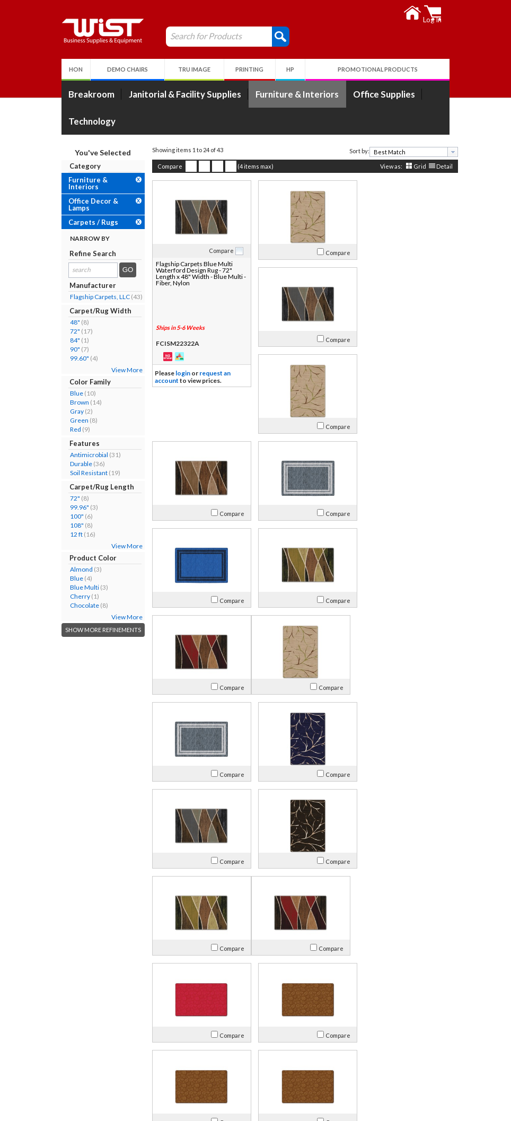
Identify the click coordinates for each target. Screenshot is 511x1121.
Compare (165, 166)
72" (71, 331)
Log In (202, 1052)
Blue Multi (80, 587)
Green (75, 420)
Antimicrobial (85, 455)
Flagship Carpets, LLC (96, 297)
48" (71, 322)
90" (71, 349)
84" (71, 340)
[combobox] (409, 152)
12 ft (72, 534)
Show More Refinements (99, 629)
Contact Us (83, 1065)
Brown (75, 402)
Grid (415, 166)
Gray (73, 411)
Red (71, 429)
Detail (440, 166)
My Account (218, 1039)
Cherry (76, 596)
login (178, 373)
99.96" (75, 507)
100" (73, 516)
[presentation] (448, 151)
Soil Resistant (84, 473)
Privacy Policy (214, 1078)
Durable (77, 464)
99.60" (75, 358)
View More (122, 370)
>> (346, 1005)
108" (73, 525)
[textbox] (406, 152)
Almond (77, 569)
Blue (72, 393)
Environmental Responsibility (112, 1091)
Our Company (88, 1052)
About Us (85, 1039)
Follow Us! (417, 1067)
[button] (276, 36)
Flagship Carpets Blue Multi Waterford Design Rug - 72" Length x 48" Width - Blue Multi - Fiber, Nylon (195, 273)
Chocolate (80, 605)
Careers (78, 1078)
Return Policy (213, 1065)
